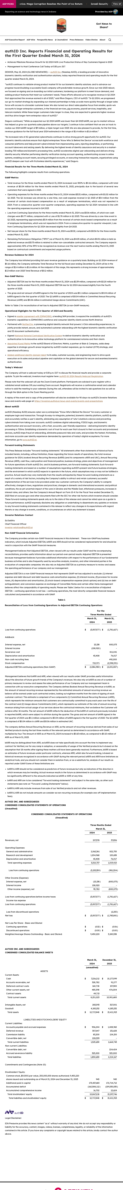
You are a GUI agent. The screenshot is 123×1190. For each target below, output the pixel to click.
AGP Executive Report (15, 40)
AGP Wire (31, 40)
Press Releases (76, 40)
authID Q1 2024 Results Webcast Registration (81, 376)
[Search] (110, 40)
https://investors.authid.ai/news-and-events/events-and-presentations (69, 401)
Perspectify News (45, 40)
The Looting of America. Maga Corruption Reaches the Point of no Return (48, 3)
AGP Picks (8, 4)
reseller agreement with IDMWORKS (34, 316)
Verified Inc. (28, 324)
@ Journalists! (61, 40)
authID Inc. (55, 72)
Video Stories (91, 40)
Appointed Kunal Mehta (18, 343)
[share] (116, 40)
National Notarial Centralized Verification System (38, 335)
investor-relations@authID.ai (19, 527)
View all (117, 4)
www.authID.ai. (29, 440)
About (102, 40)
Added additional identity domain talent (26, 355)
